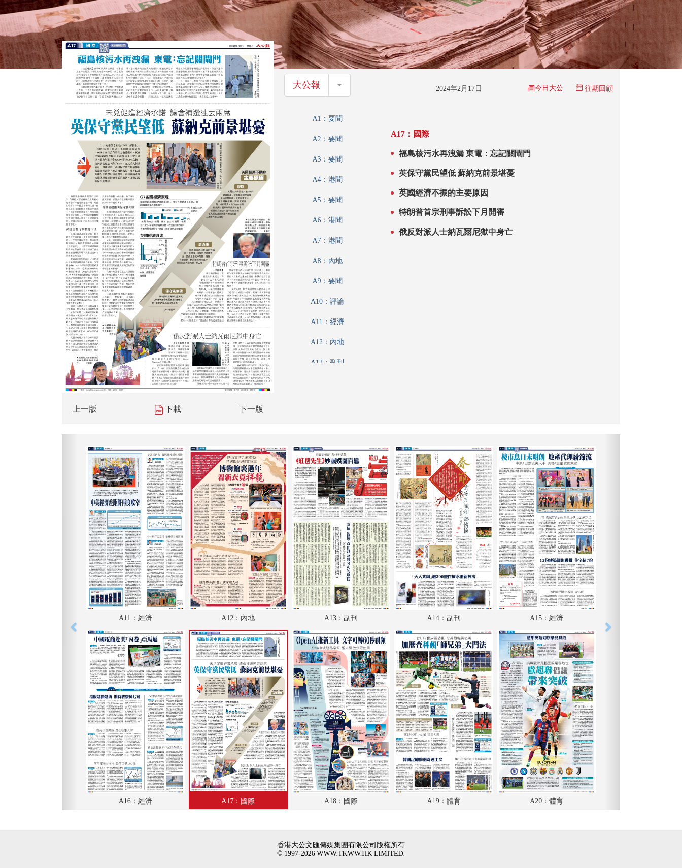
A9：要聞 (327, 281)
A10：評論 (327, 301)
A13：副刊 (327, 362)
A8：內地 (327, 261)
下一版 (251, 409)
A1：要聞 (327, 118)
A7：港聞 (327, 240)
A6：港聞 (327, 220)
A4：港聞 (327, 179)
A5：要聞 (327, 200)
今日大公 (545, 88)
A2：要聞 (327, 139)
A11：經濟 (327, 322)
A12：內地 (327, 342)
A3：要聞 (327, 159)
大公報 (306, 85)
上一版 (85, 409)
